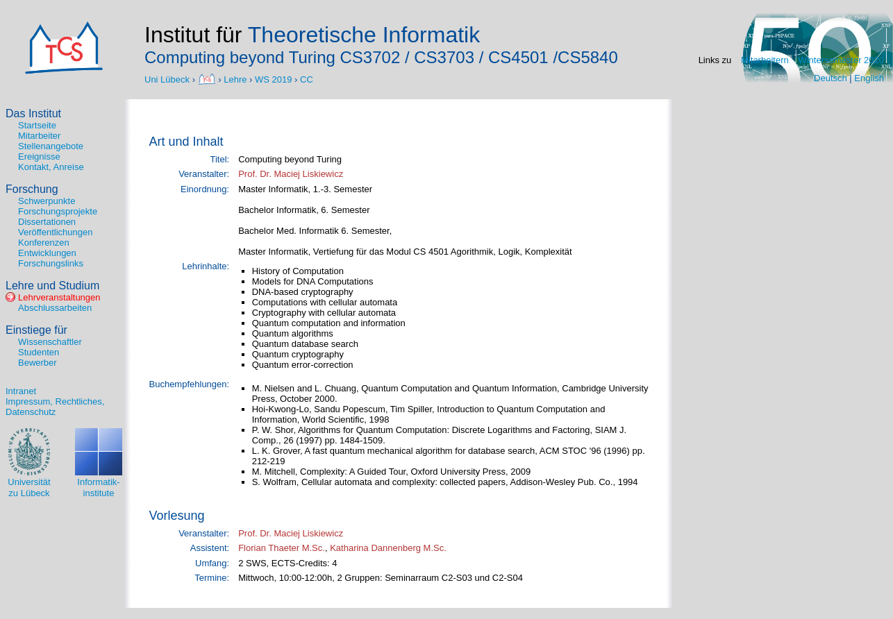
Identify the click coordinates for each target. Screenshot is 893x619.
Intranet (21, 391)
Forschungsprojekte (57, 211)
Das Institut (33, 113)
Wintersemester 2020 (841, 60)
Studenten (38, 352)
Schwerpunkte (46, 201)
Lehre (235, 79)
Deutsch (830, 78)
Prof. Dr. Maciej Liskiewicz (290, 174)
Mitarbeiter (39, 135)
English (869, 78)
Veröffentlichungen (55, 232)
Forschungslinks (50, 263)
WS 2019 (273, 79)
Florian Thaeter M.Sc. (281, 548)
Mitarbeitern (765, 60)
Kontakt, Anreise (51, 167)
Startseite (37, 125)
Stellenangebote (50, 146)
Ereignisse (39, 156)
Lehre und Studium (52, 285)
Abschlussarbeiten (55, 308)
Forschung (32, 189)
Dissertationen (47, 222)
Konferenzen (43, 242)
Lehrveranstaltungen (59, 297)
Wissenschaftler (50, 342)
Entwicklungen (47, 253)
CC (306, 79)
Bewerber (37, 362)
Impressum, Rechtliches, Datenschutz (55, 406)
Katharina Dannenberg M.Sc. (388, 548)
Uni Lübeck (168, 79)
